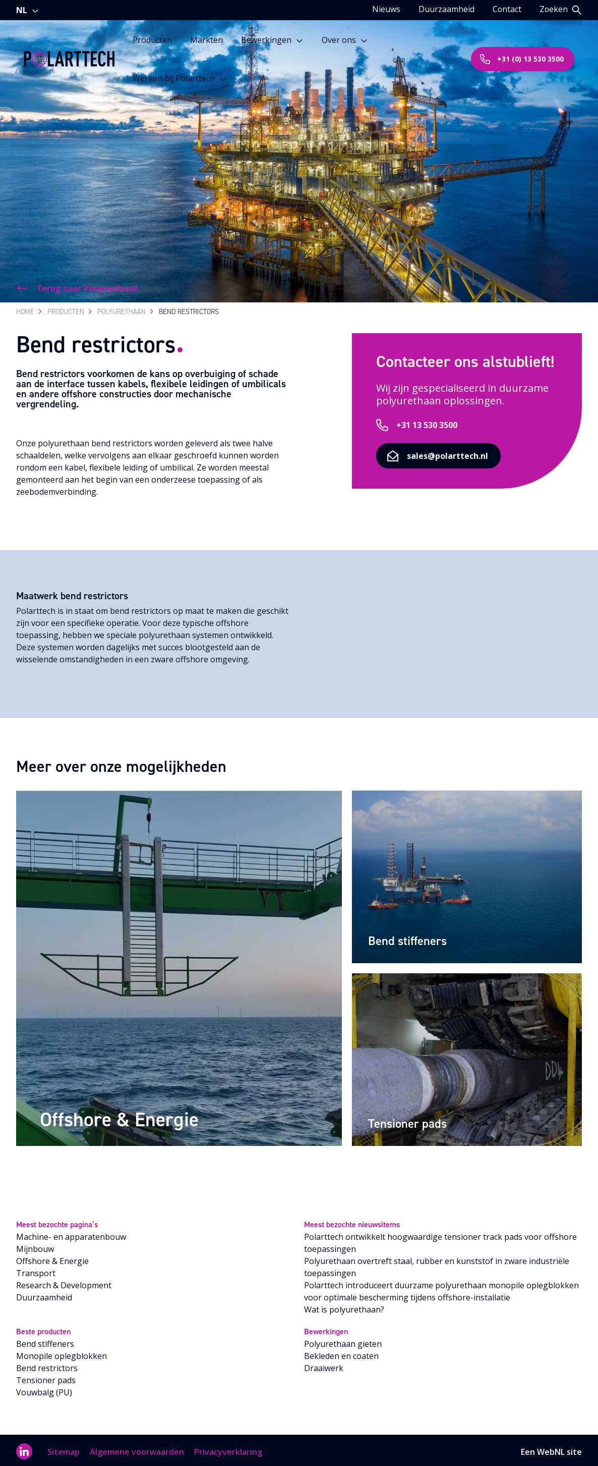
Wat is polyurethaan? (344, 1306)
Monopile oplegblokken (61, 1352)
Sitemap (63, 1448)
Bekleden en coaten (341, 1352)
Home (25, 308)
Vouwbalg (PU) (44, 1389)
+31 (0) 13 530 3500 (521, 59)
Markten (208, 39)
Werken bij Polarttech (181, 78)
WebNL (551, 1448)
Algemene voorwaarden (137, 1448)
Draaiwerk (323, 1365)
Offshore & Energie (52, 1258)
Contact (506, 9)
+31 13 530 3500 (444, 450)
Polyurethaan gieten (343, 1340)
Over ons (346, 39)
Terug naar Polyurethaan (77, 285)
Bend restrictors (47, 1365)
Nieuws (385, 9)
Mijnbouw (35, 1245)
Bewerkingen (274, 39)
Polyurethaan (121, 308)
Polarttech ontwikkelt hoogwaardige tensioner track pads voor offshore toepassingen (440, 1239)
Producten (153, 39)
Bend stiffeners (45, 1340)
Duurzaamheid (445, 9)
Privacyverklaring (228, 1448)
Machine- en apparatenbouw (71, 1233)
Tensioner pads (46, 1377)
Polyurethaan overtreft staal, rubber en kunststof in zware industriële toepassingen (436, 1264)
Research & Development (63, 1282)
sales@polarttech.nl (485, 481)
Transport (35, 1270)
